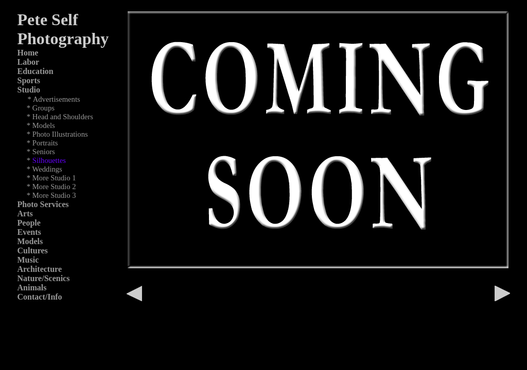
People (29, 222)
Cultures (32, 250)
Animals (32, 287)
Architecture (39, 269)
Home (28, 52)
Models (30, 241)
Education (35, 71)
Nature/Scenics (43, 278)
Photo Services (43, 204)
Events (29, 232)
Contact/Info (39, 296)
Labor (28, 62)
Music (28, 259)
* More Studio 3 (51, 195)
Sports (28, 80)
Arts (25, 213)
